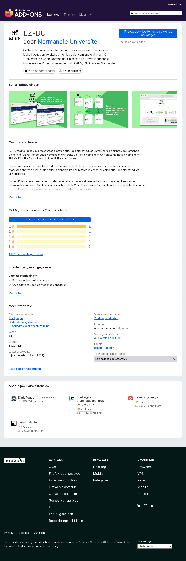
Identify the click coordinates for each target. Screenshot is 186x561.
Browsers (144, 467)
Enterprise (100, 480)
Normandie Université (67, 41)
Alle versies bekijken (107, 337)
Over (52, 467)
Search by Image (146, 397)
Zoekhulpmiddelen (106, 318)
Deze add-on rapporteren (25, 368)
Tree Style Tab (28, 422)
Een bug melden (61, 514)
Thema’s (69, 14)
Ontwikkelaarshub (62, 487)
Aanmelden (175, 4)
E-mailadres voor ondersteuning (29, 325)
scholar (98, 347)
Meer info (15, 293)
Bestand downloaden (132, 41)
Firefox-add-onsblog (64, 473)
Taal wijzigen (145, 541)
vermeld (26, 542)
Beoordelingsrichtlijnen (66, 521)
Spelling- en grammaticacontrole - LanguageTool (92, 401)
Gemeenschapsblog (63, 500)
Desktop (99, 467)
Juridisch (39, 532)
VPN (140, 473)
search (110, 347)
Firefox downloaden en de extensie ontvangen (148, 33)
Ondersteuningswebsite (24, 322)
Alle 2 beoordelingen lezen (26, 254)
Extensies (52, 14)
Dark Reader (26, 397)
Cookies (24, 532)
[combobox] (156, 13)
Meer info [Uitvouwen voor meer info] (15, 197)
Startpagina (16, 318)
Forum (53, 507)
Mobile (98, 473)
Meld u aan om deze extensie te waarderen (50, 219)
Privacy (8, 532)
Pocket (142, 494)
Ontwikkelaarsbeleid (64, 494)
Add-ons (56, 460)
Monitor (143, 487)
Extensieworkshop (63, 480)
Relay (141, 480)
